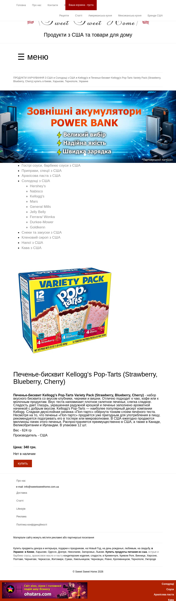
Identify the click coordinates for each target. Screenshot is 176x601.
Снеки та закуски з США (42, 232)
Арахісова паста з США (41, 175)
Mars (34, 201)
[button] (13, 126)
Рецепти (64, 15)
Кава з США (32, 248)
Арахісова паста (164, 594)
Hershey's (38, 186)
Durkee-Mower (42, 222)
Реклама (21, 516)
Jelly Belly (38, 212)
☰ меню (32, 56)
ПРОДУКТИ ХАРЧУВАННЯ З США (33, 77)
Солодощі (168, 583)
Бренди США (155, 15)
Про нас (37, 5)
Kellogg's (83, 77)
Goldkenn (37, 227)
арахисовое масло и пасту (47, 555)
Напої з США (32, 242)
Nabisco (36, 191)
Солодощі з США (65, 77)
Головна (21, 5)
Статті (78, 15)
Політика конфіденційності (31, 524)
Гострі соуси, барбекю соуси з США (51, 165)
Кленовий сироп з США (41, 237)
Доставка (21, 492)
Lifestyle (21, 508)
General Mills (40, 206)
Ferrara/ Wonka (42, 217)
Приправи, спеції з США (42, 171)
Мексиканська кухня (129, 15)
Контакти (53, 5)
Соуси (170, 589)
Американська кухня (100, 15)
